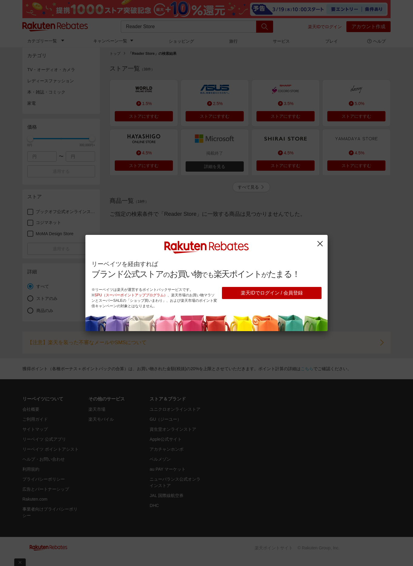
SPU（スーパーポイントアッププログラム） (130, 295)
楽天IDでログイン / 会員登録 (272, 292)
